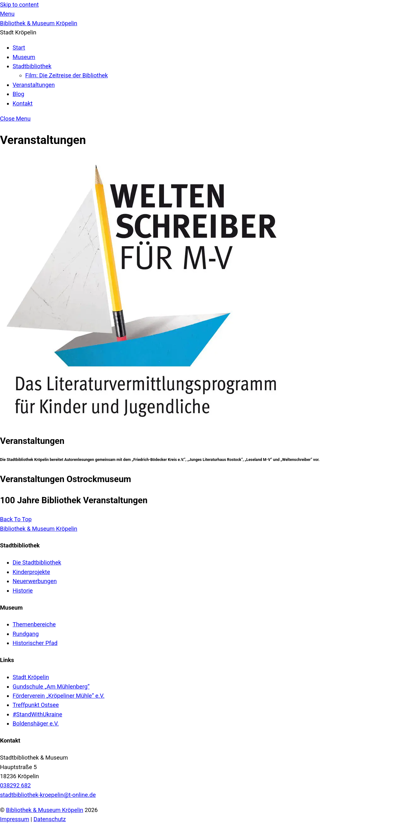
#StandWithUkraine (37, 714)
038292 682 (15, 785)
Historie (23, 590)
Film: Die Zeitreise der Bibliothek (66, 75)
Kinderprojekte (31, 572)
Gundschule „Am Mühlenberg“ (51, 686)
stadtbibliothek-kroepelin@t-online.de (48, 794)
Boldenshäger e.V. (36, 723)
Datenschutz (49, 819)
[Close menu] (15, 118)
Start (19, 47)
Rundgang (26, 633)
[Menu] (7, 13)
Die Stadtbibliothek (37, 562)
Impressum (14, 819)
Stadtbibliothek (32, 66)
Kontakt (22, 103)
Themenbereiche (34, 624)
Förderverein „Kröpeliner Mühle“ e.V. (58, 695)
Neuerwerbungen (35, 581)
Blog (18, 94)
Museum (24, 57)
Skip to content (19, 4)
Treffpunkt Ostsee (36, 705)
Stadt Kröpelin (31, 677)
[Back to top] (16, 519)
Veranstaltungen (34, 84)
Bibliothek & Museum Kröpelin (44, 810)
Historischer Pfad (35, 643)
